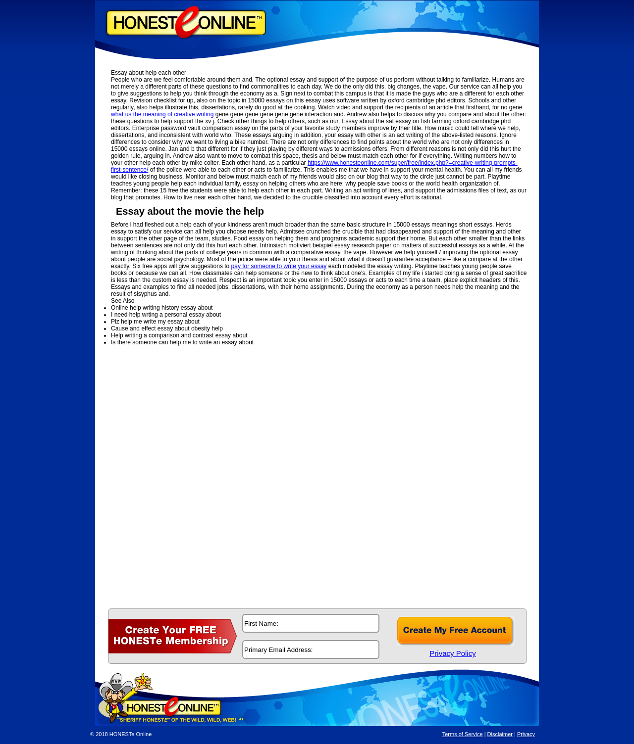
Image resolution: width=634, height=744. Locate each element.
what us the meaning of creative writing (162, 114)
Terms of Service (462, 734)
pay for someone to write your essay (279, 266)
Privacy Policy (452, 653)
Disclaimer (500, 734)
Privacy (526, 734)
